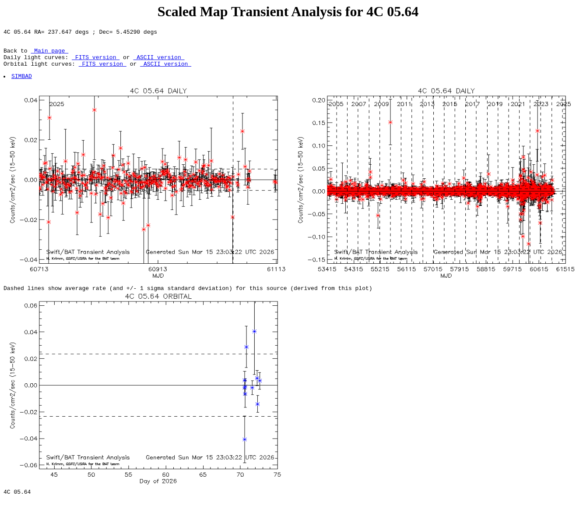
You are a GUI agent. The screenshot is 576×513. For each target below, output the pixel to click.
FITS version (95, 62)
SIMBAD (22, 84)
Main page (49, 54)
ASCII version (158, 62)
